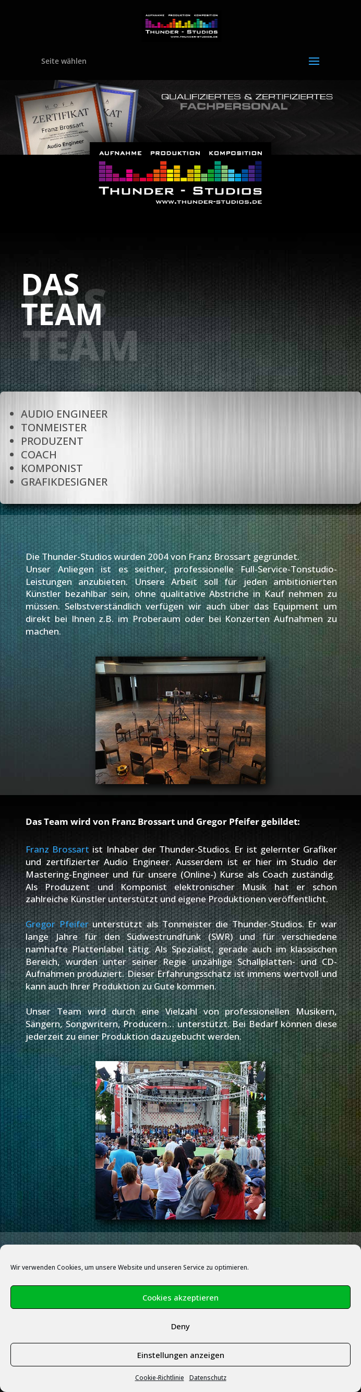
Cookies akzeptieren (180, 1297)
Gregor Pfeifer (57, 924)
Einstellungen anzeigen (180, 1355)
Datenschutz (207, 1377)
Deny (180, 1326)
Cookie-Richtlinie (159, 1377)
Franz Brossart (57, 849)
